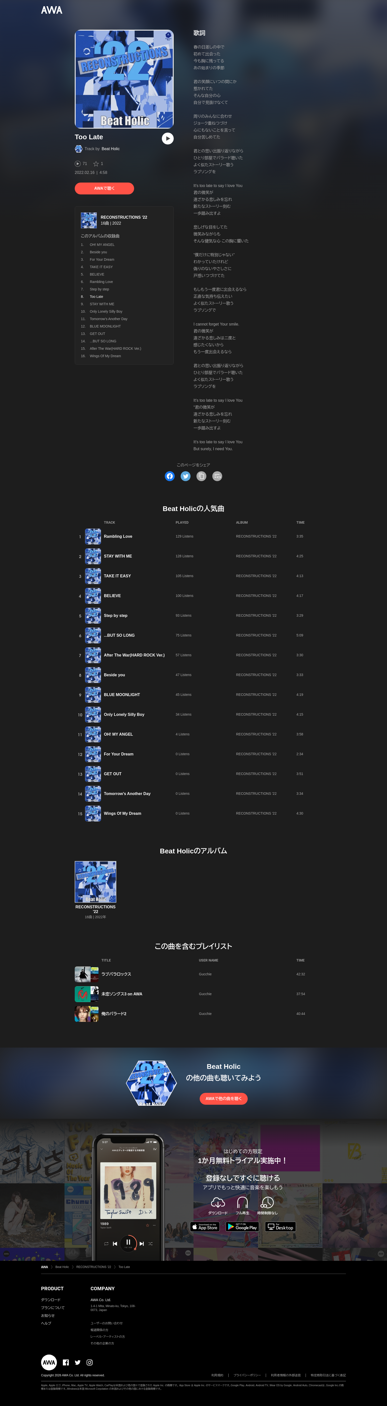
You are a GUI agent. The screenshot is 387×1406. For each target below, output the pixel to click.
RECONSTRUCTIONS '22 (124, 217)
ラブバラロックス (116, 974)
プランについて (53, 1308)
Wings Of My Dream (105, 356)
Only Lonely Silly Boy (106, 311)
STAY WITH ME (102, 304)
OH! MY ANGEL (102, 245)
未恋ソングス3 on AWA (121, 994)
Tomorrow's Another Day (108, 319)
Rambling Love (101, 282)
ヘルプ (46, 1323)
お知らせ (48, 1316)
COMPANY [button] (103, 1288)
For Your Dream (102, 259)
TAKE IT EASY (101, 267)
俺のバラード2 (113, 1014)
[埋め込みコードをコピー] (217, 476)
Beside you (98, 252)
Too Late (124, 1267)
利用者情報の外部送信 (286, 1375)
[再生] (168, 138)
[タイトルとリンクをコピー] (201, 476)
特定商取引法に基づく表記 (328, 1375)
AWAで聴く (104, 188)
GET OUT (97, 334)
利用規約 (217, 1375)
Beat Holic (111, 149)
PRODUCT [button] (52, 1288)
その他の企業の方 (102, 1343)
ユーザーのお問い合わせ (107, 1323)
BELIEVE (97, 274)
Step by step (99, 289)
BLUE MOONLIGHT (105, 326)
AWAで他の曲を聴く (224, 1099)
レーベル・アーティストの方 (108, 1336)
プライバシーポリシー (247, 1375)
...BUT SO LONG (103, 341)
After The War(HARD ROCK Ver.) (115, 349)
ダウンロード (50, 1300)
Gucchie (205, 974)
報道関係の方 (99, 1330)
